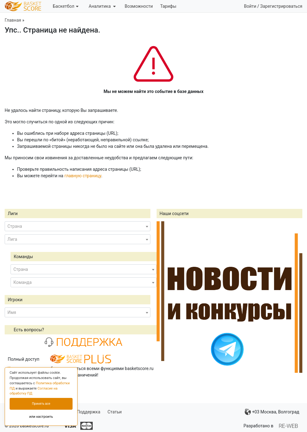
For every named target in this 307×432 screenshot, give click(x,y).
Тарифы (168, 6)
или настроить (41, 417)
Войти (250, 6)
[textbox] (77, 226)
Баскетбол (65, 6)
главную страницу (83, 175)
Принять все (41, 403)
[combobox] (77, 226)
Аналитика (102, 6)
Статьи (115, 411)
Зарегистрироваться (281, 6)
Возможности (139, 6)
